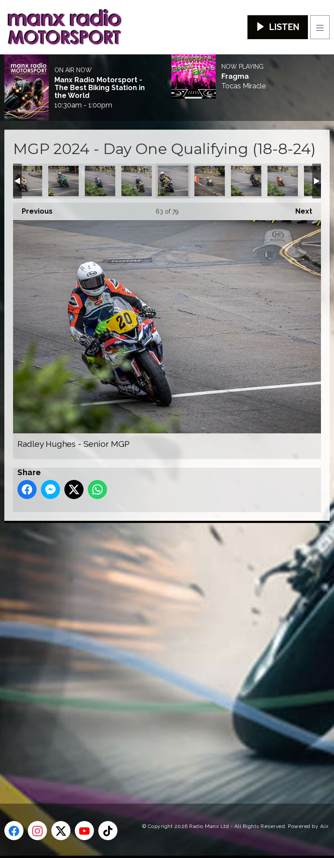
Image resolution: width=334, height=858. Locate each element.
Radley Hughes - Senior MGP (173, 181)
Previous (33, 209)
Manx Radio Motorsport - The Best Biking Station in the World (99, 88)
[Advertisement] (167, 649)
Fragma (235, 76)
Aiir (324, 826)
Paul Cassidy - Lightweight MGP (100, 181)
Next (299, 209)
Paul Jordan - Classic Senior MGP (136, 181)
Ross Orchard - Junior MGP (282, 181)
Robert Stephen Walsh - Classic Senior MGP (246, 181)
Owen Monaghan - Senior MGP (63, 181)
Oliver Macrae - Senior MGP (27, 181)
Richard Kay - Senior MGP (209, 181)
